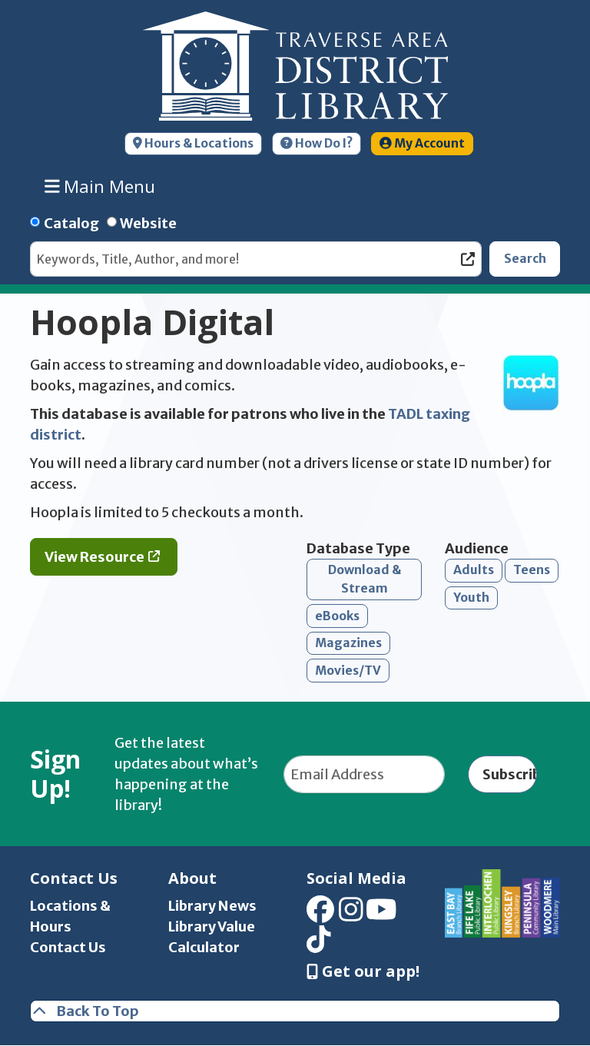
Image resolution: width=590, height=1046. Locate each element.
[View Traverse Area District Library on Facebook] (320, 915)
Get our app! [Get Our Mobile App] (363, 971)
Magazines (348, 643)
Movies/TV (348, 670)
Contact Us (68, 947)
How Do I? (316, 143)
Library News (212, 906)
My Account (422, 143)
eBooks (337, 616)
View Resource (94, 557)
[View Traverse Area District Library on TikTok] (319, 944)
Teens (531, 570)
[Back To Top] (295, 1011)
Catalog (71, 223)
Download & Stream (364, 579)
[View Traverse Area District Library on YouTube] (381, 915)
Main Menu (100, 186)
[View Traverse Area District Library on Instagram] (351, 915)
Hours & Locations (193, 143)
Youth (471, 597)
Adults (473, 570)
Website (148, 223)
